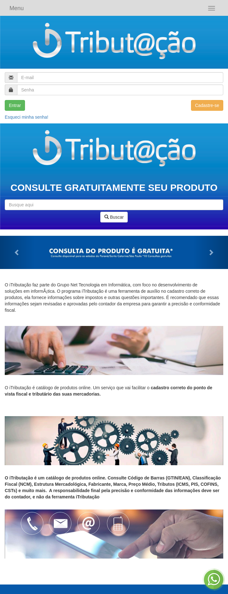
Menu (16, 8)
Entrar (15, 105)
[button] (17, 252)
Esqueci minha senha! (26, 117)
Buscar (114, 217)
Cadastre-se (207, 105)
